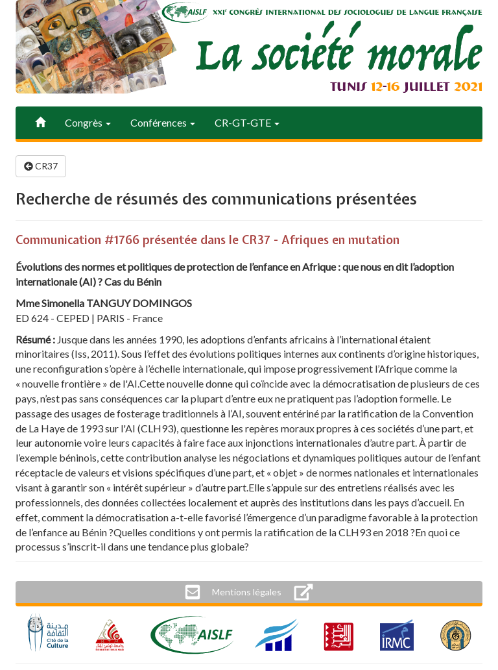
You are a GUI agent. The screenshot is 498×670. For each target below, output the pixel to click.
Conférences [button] (162, 122)
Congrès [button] (88, 122)
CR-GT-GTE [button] (247, 122)
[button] (247, 592)
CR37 (41, 165)
